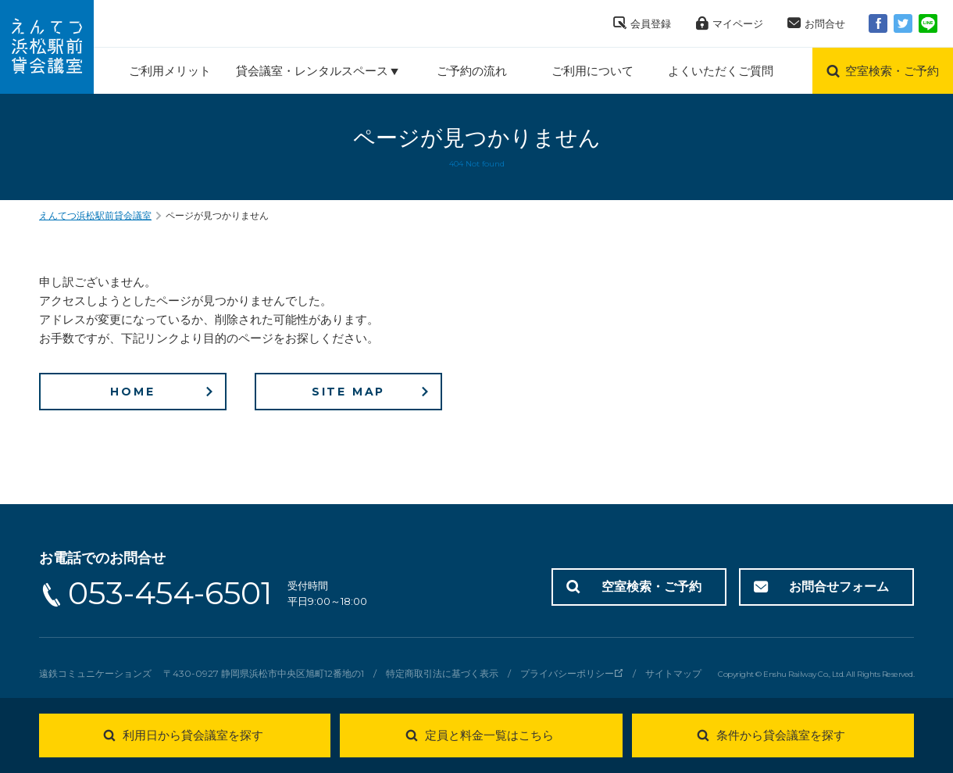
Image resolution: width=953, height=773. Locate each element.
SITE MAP (348, 392)
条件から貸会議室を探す (780, 735)
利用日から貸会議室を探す (193, 735)
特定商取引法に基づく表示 (442, 673)
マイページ (737, 23)
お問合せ (825, 23)
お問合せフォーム (839, 586)
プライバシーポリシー (567, 673)
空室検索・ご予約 (651, 586)
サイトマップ (673, 673)
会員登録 (650, 23)
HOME (132, 392)
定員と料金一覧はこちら (489, 735)
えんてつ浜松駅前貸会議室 (95, 215)
